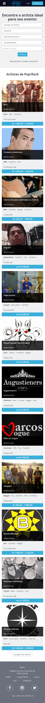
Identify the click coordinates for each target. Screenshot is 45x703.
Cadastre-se (37, 3)
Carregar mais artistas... (22, 654)
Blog (36, 677)
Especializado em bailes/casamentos (22, 61)
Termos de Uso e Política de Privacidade (22, 672)
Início (22, 667)
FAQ (15, 681)
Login (28, 3)
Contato (27, 681)
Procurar (22, 54)
